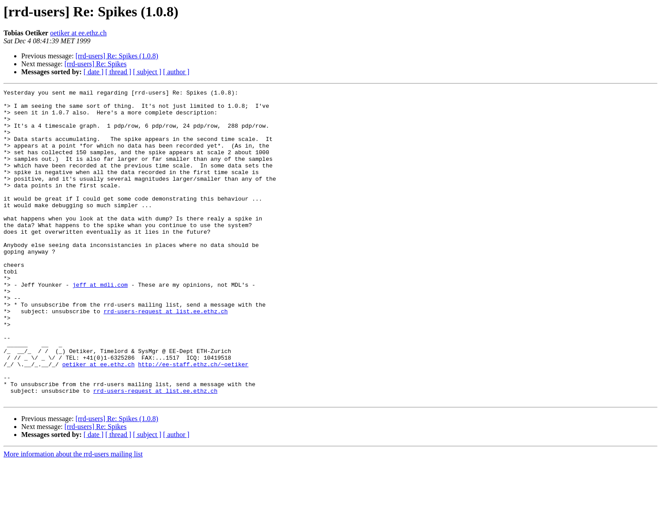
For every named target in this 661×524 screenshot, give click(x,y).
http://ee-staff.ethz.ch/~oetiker (193, 420)
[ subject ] (147, 72)
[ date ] (93, 72)
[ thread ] (118, 72)
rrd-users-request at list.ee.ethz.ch (165, 356)
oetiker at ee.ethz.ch (78, 33)
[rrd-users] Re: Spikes (95, 64)
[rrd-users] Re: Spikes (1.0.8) (117, 56)
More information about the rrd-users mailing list (73, 516)
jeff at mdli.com (100, 324)
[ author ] (176, 72)
